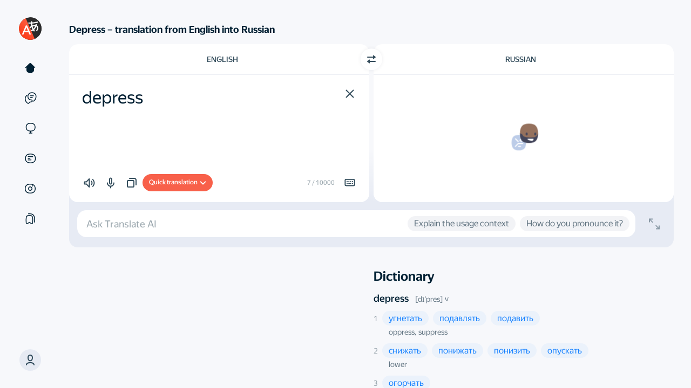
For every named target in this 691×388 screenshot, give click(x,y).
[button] (30, 360)
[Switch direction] (371, 59)
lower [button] (398, 364)
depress (391, 298)
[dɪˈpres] (429, 299)
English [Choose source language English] (222, 59)
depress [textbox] (112, 97)
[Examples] (30, 98)
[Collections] (30, 219)
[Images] (30, 188)
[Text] (30, 68)
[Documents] (30, 158)
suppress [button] (433, 332)
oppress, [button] (402, 332)
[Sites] (30, 128)
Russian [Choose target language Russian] (520, 59)
